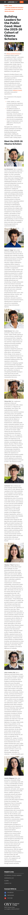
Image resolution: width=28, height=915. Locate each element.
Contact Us (7, 883)
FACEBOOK (10, 892)
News (10, 5)
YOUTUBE (10, 898)
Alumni (6, 880)
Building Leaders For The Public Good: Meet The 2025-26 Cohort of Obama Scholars (14, 9)
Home (5, 5)
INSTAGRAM (10, 895)
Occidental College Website (13, 875)
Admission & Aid (9, 878)
